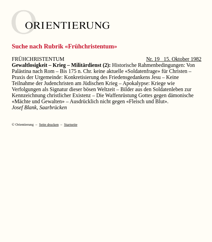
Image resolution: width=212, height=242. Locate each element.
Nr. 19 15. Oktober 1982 (173, 59)
